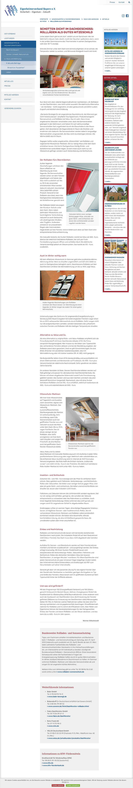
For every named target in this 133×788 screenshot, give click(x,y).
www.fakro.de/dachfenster (59, 716)
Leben (8, 72)
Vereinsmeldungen (12, 108)
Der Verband (9, 34)
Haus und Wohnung (91, 19)
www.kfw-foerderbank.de (53, 765)
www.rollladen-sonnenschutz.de (71, 672)
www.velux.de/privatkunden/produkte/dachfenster (69, 738)
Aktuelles (8, 81)
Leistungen (9, 38)
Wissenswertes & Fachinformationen (66, 19)
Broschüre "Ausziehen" (16, 68)
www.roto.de (53, 726)
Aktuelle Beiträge (14, 63)
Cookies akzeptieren (73, 785)
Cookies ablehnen (58, 785)
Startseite (44, 19)
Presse (112, 2)
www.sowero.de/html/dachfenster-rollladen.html (68, 706)
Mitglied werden (11, 95)
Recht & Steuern (12, 50)
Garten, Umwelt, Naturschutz (17, 54)
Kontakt (122, 2)
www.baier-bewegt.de (57, 697)
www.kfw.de (48, 763)
